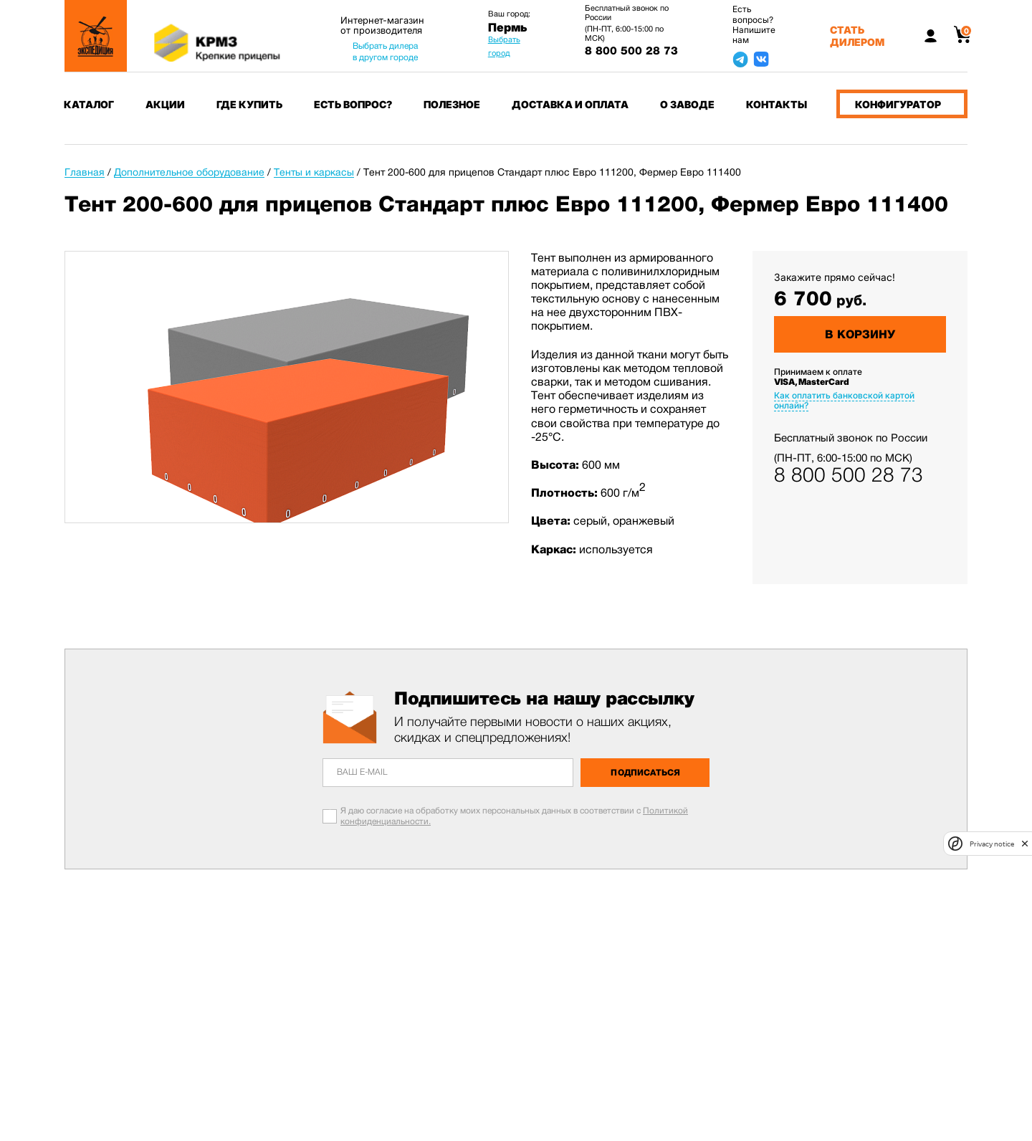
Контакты (776, 104)
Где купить (249, 104)
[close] (1025, 843)
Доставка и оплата (570, 104)
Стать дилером (857, 36)
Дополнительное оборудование (189, 172)
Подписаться (645, 773)
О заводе (687, 104)
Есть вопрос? (353, 104)
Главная (84, 172)
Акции (165, 104)
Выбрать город (504, 46)
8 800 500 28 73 (631, 51)
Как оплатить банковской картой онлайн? (844, 400)
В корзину (860, 334)
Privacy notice (992, 844)
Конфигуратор (898, 104)
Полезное (452, 104)
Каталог (89, 104)
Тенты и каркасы (314, 172)
